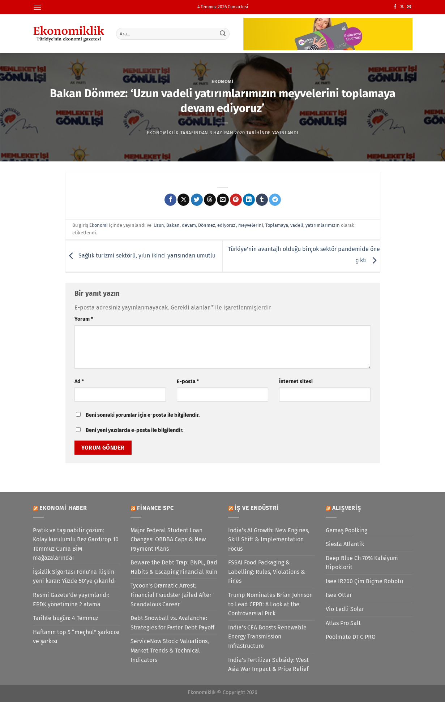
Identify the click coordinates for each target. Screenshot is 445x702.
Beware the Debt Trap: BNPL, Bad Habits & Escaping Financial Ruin (173, 567)
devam (189, 225)
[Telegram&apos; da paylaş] (275, 200)
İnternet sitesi (296, 381)
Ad (79, 381)
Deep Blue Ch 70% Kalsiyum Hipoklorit (362, 563)
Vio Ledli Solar (345, 609)
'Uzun (158, 225)
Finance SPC (155, 507)
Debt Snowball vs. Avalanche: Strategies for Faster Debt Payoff (172, 623)
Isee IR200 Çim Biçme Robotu (364, 581)
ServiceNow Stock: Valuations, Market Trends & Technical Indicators (169, 650)
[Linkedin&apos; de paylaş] (249, 200)
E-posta (188, 381)
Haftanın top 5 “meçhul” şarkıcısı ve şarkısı (76, 637)
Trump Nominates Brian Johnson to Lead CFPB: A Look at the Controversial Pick (270, 604)
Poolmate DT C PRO (351, 636)
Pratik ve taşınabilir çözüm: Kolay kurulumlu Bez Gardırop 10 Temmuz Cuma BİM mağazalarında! (76, 544)
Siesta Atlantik (345, 544)
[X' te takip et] (402, 6)
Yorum (83, 319)
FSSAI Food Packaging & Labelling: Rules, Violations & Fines (266, 571)
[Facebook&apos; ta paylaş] (170, 200)
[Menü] (37, 7)
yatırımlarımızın (322, 225)
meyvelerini (250, 225)
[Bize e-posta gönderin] (409, 6)
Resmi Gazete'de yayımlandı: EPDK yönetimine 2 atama (71, 600)
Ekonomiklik (163, 132)
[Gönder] (223, 33)
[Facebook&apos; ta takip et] (395, 6)
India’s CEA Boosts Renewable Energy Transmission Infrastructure (267, 636)
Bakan (173, 225)
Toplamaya (276, 225)
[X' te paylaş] (183, 200)
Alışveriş (346, 507)
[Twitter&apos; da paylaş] (197, 200)
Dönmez (206, 225)
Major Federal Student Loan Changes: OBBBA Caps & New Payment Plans (168, 539)
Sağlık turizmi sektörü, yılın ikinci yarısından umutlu (140, 255)
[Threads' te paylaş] (210, 200)
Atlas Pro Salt (343, 623)
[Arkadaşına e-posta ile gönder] (223, 200)
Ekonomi (222, 81)
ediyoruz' (226, 225)
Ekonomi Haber (63, 507)
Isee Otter (339, 595)
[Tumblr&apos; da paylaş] (262, 200)
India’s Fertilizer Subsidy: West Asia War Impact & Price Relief (268, 664)
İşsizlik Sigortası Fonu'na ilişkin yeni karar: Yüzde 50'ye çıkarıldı (74, 576)
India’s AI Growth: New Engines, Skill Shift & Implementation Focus (268, 539)
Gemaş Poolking (346, 530)
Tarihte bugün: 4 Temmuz (65, 618)
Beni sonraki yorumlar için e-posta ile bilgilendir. (143, 415)
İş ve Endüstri (257, 507)
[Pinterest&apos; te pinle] (236, 200)
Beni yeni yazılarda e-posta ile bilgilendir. (134, 430)
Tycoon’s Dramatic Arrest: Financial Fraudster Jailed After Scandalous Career (170, 594)
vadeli (296, 225)
